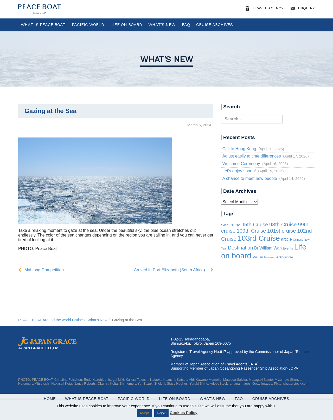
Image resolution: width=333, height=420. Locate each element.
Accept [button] (144, 413)
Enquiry (302, 8)
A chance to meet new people (249, 178)
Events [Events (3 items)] (288, 248)
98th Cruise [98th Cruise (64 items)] (283, 224)
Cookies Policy (183, 412)
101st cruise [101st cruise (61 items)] (281, 231)
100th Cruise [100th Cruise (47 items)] (251, 231)
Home (50, 399)
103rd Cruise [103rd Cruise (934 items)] (259, 238)
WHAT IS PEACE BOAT (43, 24)
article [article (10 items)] (286, 239)
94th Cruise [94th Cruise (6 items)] (230, 225)
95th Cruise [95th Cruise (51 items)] (254, 224)
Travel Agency (264, 8)
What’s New (161, 24)
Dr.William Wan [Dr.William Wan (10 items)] (268, 248)
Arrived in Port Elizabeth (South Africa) (169, 270)
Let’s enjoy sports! (239, 171)
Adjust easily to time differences (251, 156)
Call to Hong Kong (239, 149)
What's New (166, 59)
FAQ (186, 24)
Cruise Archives (214, 24)
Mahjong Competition (44, 270)
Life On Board (126, 24)
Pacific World (88, 24)
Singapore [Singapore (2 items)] (286, 257)
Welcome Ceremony (241, 163)
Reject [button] (161, 413)
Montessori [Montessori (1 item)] (271, 257)
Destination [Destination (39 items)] (240, 248)
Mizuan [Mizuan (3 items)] (257, 257)
